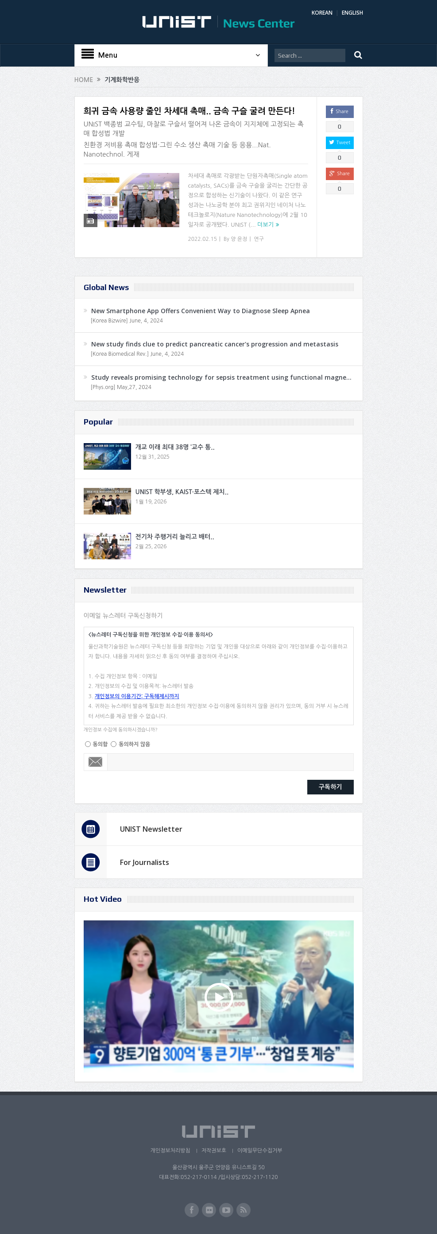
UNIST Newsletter (151, 829)
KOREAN (322, 12)
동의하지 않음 (134, 744)
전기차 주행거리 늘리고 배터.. (174, 537)
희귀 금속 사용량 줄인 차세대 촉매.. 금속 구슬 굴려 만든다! (189, 111)
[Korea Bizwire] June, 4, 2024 (127, 320)
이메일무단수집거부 (259, 1150)
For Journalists (144, 862)
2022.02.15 (202, 239)
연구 (259, 239)
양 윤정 (239, 239)
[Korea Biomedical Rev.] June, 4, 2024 (137, 354)
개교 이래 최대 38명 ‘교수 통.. (175, 447)
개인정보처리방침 (170, 1150)
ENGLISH (352, 12)
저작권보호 (213, 1150)
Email (96, 762)
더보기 (265, 225)
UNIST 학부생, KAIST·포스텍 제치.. (182, 492)
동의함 (100, 744)
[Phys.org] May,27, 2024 (121, 387)
